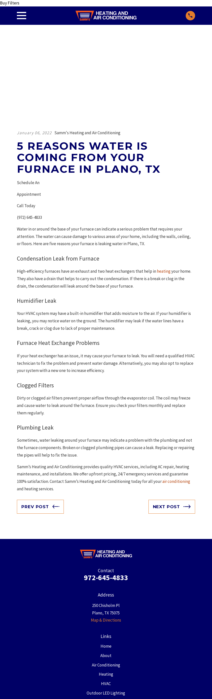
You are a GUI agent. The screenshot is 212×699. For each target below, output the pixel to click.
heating (164, 187)
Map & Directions (106, 535)
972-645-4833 (106, 493)
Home (106, 562)
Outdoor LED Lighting (106, 608)
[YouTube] (112, 653)
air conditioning (176, 397)
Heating (106, 590)
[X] (100, 653)
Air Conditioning (106, 580)
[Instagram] (137, 653)
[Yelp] (125, 653)
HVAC (106, 599)
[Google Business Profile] (75, 653)
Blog (106, 618)
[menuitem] (23, 688)
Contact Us (106, 627)
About (105, 571)
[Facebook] (87, 653)
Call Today (26, 121)
